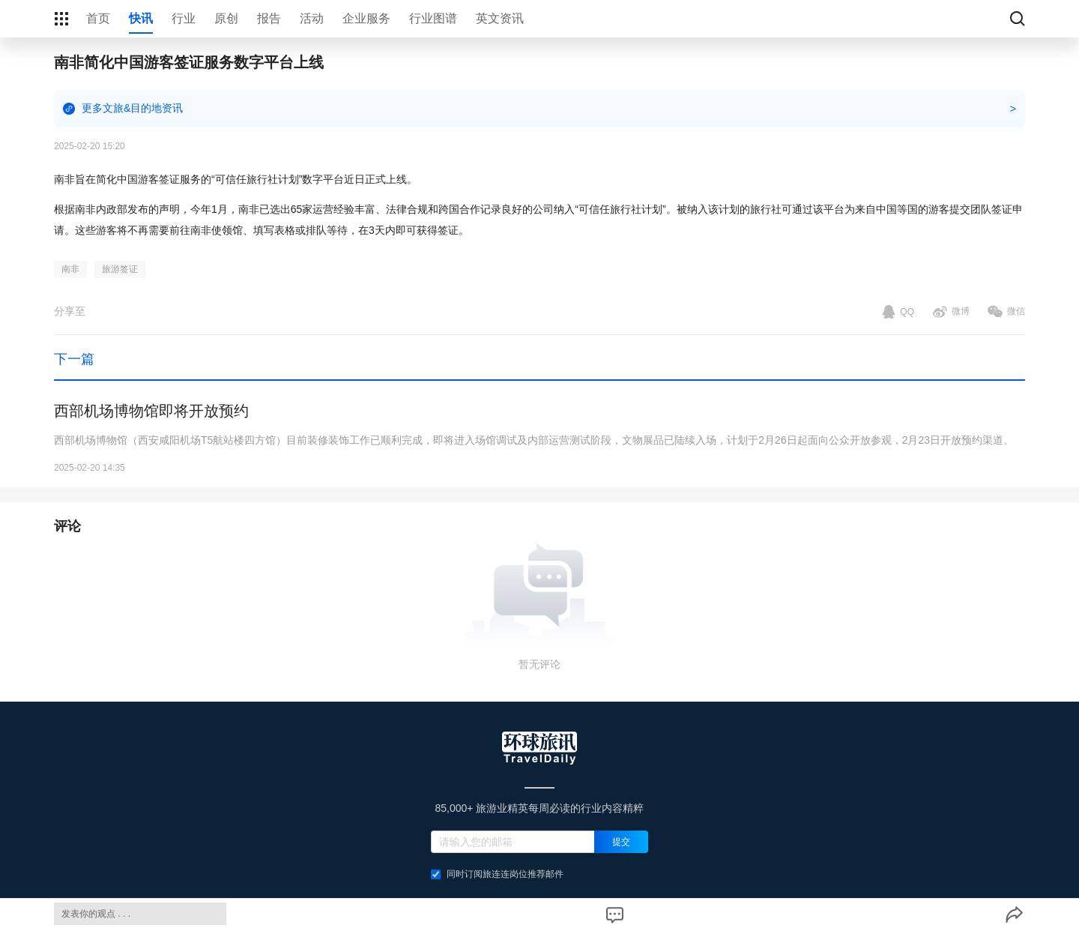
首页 (98, 18)
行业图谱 (433, 18)
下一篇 (74, 359)
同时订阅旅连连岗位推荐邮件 (497, 874)
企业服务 (366, 18)
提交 (621, 842)
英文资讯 (500, 18)
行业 (184, 18)
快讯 (141, 18)
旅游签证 (120, 269)
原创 (226, 18)
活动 (312, 18)
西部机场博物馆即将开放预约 (151, 411)
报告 (269, 18)
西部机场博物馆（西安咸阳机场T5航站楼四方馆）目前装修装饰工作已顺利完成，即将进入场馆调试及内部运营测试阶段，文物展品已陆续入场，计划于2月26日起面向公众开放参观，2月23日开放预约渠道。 (534, 440)
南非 (70, 269)
